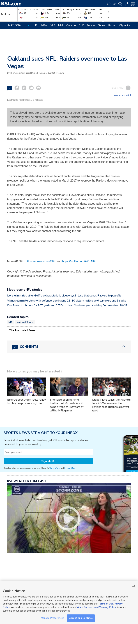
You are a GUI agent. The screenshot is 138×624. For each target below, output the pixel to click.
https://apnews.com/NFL (41, 261)
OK (133, 585)
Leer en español (122, 95)
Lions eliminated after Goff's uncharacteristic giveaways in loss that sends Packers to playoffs (64, 296)
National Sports (25, 322)
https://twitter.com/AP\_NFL (79, 261)
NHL (60, 25)
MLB (52, 25)
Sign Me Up (48, 461)
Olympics (124, 25)
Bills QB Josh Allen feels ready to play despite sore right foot (26, 401)
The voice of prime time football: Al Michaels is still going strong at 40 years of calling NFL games (67, 405)
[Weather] (111, 3)
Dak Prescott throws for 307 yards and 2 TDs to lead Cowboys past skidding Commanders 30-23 (67, 305)
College (71, 25)
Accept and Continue (81, 618)
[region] (69, 602)
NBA (44, 25)
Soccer (90, 25)
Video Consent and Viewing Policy (96, 607)
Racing (112, 25)
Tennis (101, 25)
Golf (81, 25)
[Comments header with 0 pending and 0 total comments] (69, 347)
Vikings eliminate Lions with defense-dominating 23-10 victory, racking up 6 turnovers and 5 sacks (66, 301)
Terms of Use (54, 468)
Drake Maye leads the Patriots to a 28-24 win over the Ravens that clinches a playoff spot (111, 405)
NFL (36, 25)
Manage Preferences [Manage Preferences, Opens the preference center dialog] (52, 618)
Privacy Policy (69, 468)
